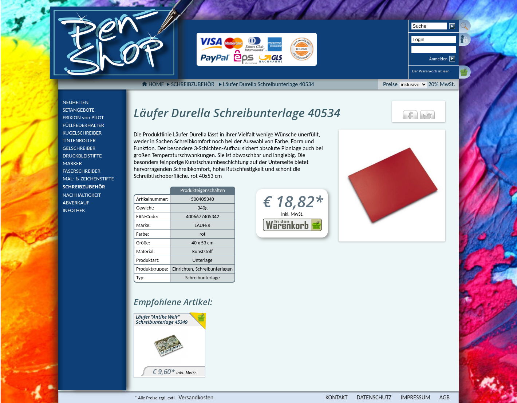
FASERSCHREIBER (81, 171)
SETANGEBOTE (79, 110)
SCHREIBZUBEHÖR (84, 186)
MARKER (72, 163)
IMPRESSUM (415, 397)
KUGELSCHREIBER (82, 132)
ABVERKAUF (76, 202)
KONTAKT (336, 397)
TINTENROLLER (79, 140)
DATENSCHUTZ (374, 397)
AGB (444, 397)
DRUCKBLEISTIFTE (82, 155)
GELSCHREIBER (79, 148)
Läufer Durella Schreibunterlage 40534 (268, 84)
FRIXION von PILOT (83, 117)
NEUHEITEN (75, 102)
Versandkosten (196, 397)
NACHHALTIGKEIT (82, 195)
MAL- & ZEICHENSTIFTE (88, 178)
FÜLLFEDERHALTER (83, 125)
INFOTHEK (74, 210)
